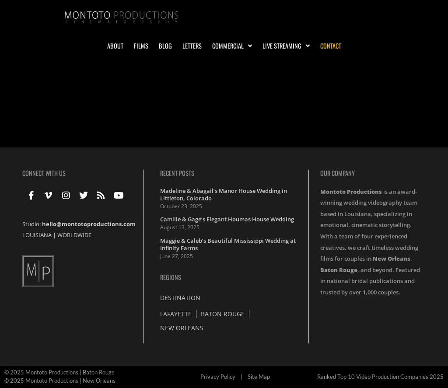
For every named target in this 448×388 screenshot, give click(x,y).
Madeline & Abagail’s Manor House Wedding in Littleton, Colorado (223, 195)
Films (141, 46)
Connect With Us (44, 173)
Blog (165, 46)
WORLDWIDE (74, 235)
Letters (192, 46)
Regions (170, 277)
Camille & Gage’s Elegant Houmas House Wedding (227, 219)
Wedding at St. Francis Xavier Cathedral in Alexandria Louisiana (147, 97)
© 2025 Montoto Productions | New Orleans (60, 380)
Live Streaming (286, 46)
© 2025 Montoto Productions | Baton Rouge (59, 372)
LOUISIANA (37, 235)
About (115, 46)
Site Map (259, 376)
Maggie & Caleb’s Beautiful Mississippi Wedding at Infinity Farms (228, 244)
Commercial (232, 46)
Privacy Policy (217, 376)
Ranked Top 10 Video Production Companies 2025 (380, 376)
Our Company (337, 173)
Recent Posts (177, 173)
